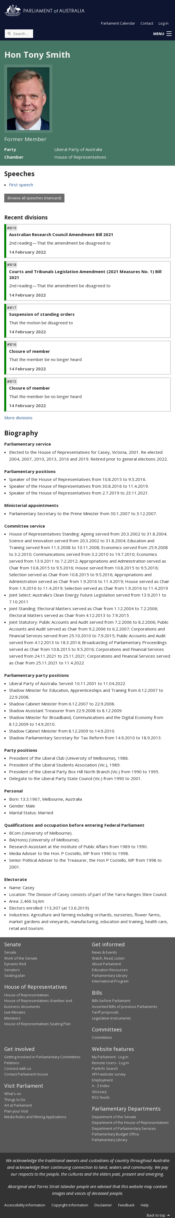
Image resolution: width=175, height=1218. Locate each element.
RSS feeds (101, 1097)
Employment (102, 1080)
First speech (21, 184)
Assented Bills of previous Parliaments (124, 1006)
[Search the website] (19, 33)
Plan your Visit (16, 1111)
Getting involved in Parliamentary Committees (42, 1056)
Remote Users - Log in (110, 1062)
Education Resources (110, 969)
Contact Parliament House (26, 1074)
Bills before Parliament (111, 1000)
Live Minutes (14, 1012)
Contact (147, 23)
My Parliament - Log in (110, 1056)
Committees (102, 1037)
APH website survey (109, 1074)
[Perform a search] (9, 33)
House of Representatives (26, 994)
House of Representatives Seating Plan (37, 1023)
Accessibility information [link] (24, 1205)
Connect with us (17, 1068)
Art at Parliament (18, 1105)
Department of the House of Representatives (130, 1122)
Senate (10, 952)
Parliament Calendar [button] (118, 23)
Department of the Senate (114, 1116)
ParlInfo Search (105, 1068)
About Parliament (106, 963)
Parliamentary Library (109, 975)
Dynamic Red (15, 963)
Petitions (11, 1062)
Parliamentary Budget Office (115, 1134)
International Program (110, 981)
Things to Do (14, 1099)
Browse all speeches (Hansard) (34, 197)
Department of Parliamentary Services (124, 1128)
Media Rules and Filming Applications (35, 1116)
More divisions (18, 417)
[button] (162, 34)
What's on (12, 1093)
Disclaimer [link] (103, 1205)
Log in (163, 23)
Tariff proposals (105, 1012)
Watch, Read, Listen (108, 958)
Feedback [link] (126, 1205)
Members (12, 1018)
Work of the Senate (20, 958)
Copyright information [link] (69, 1205)
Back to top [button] (159, 1215)
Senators (12, 969)
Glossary (99, 1091)
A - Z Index (101, 1085)
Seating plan (14, 975)
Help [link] (145, 1205)
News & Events (104, 952)
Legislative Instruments (111, 1018)
